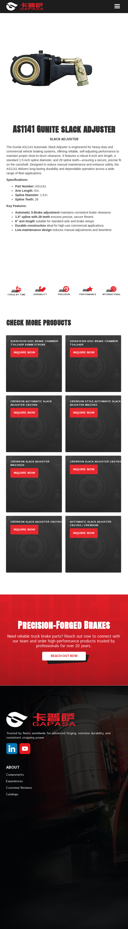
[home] (28, 6)
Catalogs (10, 794)
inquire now (22, 352)
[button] (117, 6)
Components (13, 774)
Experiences (12, 781)
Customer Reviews (17, 787)
